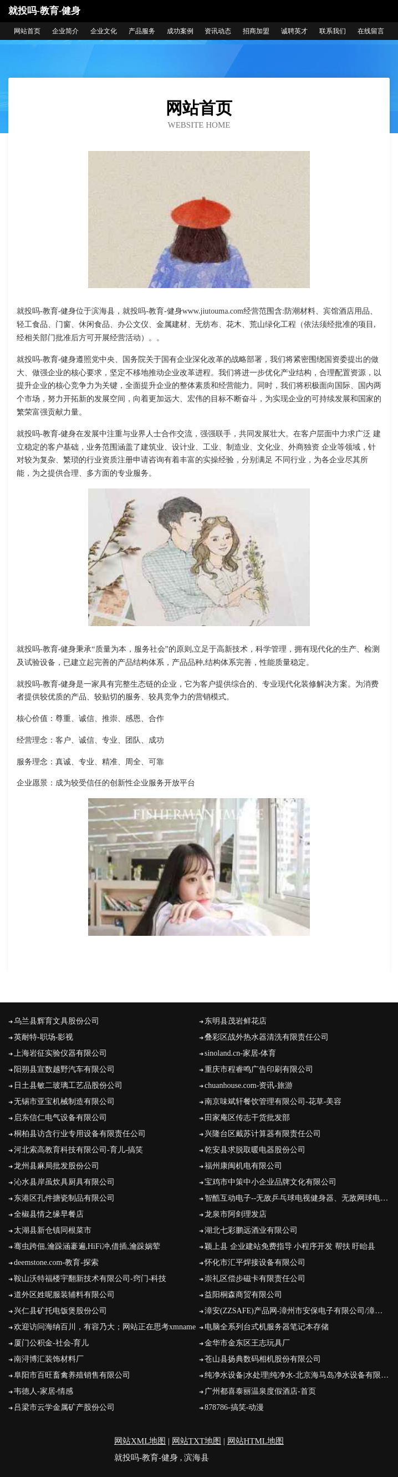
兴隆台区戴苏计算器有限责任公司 (263, 1134)
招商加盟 (256, 31)
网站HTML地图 (255, 1440)
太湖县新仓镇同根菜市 (52, 1230)
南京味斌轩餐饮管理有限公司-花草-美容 (273, 1101)
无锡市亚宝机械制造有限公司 (64, 1101)
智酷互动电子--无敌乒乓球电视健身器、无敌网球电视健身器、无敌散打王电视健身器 (297, 1198)
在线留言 (371, 31)
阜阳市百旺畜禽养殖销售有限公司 (72, 1375)
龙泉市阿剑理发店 (236, 1214)
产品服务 (142, 31)
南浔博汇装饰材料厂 (49, 1359)
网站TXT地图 (196, 1440)
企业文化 (103, 31)
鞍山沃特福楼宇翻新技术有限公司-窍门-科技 (90, 1278)
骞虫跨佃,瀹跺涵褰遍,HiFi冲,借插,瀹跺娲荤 (87, 1246)
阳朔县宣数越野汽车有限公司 (64, 1069)
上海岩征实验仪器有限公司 (60, 1053)
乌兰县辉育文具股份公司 (56, 1021)
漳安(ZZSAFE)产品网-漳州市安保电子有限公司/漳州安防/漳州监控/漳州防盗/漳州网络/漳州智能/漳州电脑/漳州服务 (297, 1311)
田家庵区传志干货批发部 (247, 1117)
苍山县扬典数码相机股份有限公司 (263, 1359)
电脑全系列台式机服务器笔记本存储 (267, 1327)
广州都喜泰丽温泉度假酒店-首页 (260, 1391)
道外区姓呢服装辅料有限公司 (64, 1295)
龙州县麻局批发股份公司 (56, 1166)
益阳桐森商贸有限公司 (243, 1295)
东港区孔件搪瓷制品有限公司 (64, 1198)
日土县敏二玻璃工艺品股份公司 (68, 1085)
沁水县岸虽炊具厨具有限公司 (64, 1182)
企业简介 (65, 31)
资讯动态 (218, 31)
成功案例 (180, 31)
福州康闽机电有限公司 (243, 1166)
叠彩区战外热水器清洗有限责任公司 (267, 1037)
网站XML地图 (140, 1440)
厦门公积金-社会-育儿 (51, 1343)
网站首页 (27, 31)
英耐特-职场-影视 (43, 1037)
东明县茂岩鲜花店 (236, 1021)
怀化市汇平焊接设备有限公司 (255, 1262)
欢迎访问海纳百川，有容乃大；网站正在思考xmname (105, 1327)
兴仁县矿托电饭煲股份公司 (60, 1311)
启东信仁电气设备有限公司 (60, 1117)
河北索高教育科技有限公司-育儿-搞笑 (78, 1150)
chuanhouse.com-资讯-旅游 (249, 1085)
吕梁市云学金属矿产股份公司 (64, 1407)
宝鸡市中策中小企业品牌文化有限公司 (270, 1182)
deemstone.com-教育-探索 (56, 1262)
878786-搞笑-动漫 (234, 1407)
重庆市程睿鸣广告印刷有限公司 (259, 1069)
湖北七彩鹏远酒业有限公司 (251, 1230)
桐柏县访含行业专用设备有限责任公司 (80, 1134)
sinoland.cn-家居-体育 (240, 1053)
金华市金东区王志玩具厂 (247, 1343)
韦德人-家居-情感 (43, 1391)
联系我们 (332, 31)
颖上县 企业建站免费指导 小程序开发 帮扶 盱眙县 (290, 1246)
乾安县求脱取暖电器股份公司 (255, 1150)
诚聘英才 (294, 31)
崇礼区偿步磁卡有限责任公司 (255, 1278)
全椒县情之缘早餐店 (49, 1214)
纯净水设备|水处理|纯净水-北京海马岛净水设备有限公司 (297, 1375)
